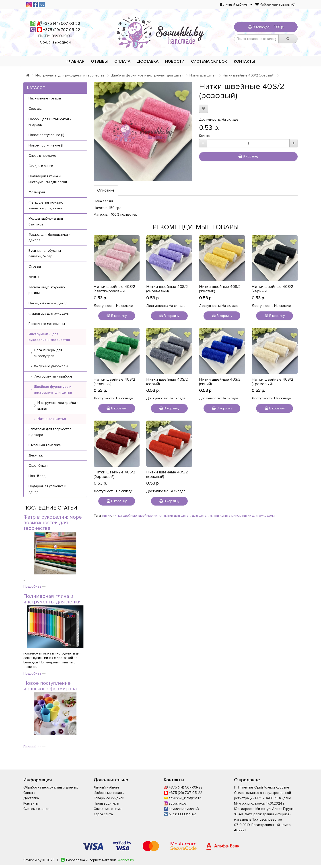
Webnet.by (125, 860)
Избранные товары (109, 793)
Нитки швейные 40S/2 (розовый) (248, 75)
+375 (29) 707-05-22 (61, 29)
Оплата (122, 61)
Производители (106, 803)
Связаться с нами (107, 809)
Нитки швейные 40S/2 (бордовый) (114, 474)
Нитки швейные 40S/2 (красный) (167, 474)
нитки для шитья (177, 515)
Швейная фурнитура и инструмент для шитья (147, 75)
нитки (106, 515)
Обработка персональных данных (50, 787)
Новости (174, 61)
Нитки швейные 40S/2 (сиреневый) (167, 288)
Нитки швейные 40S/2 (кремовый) (272, 381)
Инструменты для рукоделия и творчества (70, 75)
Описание (105, 190)
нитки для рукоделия (259, 515)
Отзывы (99, 61)
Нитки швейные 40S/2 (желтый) (220, 288)
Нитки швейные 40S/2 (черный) (272, 288)
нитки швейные (125, 515)
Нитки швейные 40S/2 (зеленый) (114, 381)
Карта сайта (103, 814)
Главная (75, 61)
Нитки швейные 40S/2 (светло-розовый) (114, 288)
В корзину (248, 156)
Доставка (147, 61)
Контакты (244, 61)
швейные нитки (150, 515)
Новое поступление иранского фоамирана (50, 686)
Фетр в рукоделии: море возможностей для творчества (52, 523)
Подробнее (34, 586)
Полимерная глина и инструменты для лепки (52, 599)
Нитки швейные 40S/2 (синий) (220, 381)
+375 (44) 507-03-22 (61, 23)
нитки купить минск (225, 515)
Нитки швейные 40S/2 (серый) (167, 381)
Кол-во (204, 136)
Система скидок (209, 61)
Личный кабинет (106, 787)
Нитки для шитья (202, 75)
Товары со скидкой (109, 798)
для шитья (200, 515)
